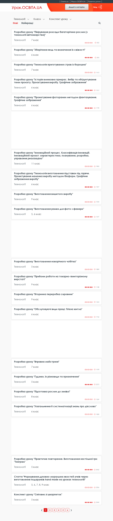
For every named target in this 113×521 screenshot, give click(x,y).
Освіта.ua (64, 1)
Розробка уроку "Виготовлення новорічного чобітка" (45, 261)
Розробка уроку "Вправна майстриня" (36, 361)
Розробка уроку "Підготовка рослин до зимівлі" (42, 391)
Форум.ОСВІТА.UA (78, 1)
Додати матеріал (77, 7)
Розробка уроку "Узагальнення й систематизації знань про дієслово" (55, 406)
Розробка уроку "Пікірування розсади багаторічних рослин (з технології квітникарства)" (51, 33)
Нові (15, 23)
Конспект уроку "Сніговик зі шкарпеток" (38, 494)
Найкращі (27, 23)
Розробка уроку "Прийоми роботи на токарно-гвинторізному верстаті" (50, 278)
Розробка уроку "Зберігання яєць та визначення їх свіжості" (49, 49)
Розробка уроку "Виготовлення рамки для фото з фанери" (49, 209)
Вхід (97, 7)
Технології (20, 40)
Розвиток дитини (94, 1)
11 (32, 163)
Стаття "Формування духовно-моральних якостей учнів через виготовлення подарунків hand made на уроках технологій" (51, 478)
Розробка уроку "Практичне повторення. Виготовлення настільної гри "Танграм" (55, 460)
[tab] (21, 19)
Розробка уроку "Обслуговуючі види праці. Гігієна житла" (48, 309)
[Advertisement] (56, 130)
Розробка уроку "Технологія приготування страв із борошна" (50, 64)
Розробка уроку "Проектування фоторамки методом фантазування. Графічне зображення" (55, 99)
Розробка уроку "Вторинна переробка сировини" (43, 294)
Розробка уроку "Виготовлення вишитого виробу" (43, 194)
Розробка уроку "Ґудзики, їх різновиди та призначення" (46, 376)
